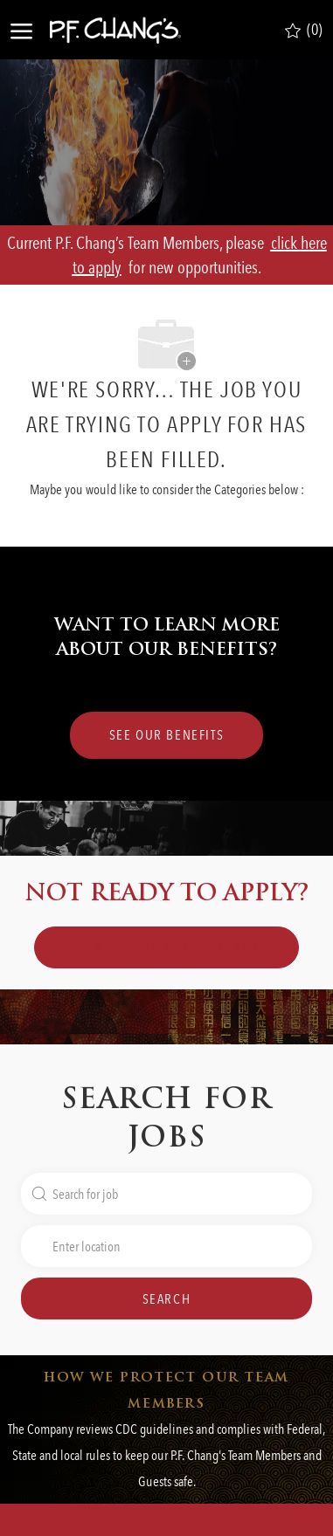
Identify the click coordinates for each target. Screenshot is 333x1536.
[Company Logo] (137, 29)
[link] (166, 947)
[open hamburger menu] (21, 29)
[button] (166, 1298)
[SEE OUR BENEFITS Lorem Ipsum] (167, 735)
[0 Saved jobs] (304, 29)
